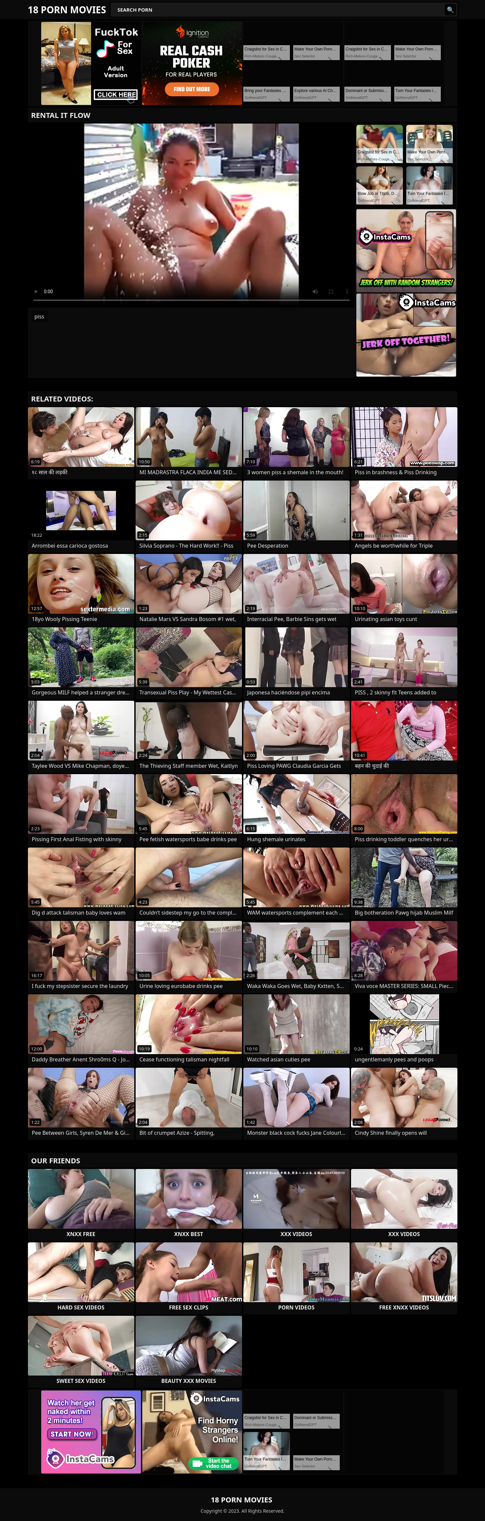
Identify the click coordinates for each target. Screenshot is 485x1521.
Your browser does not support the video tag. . (191, 216)
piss (39, 316)
